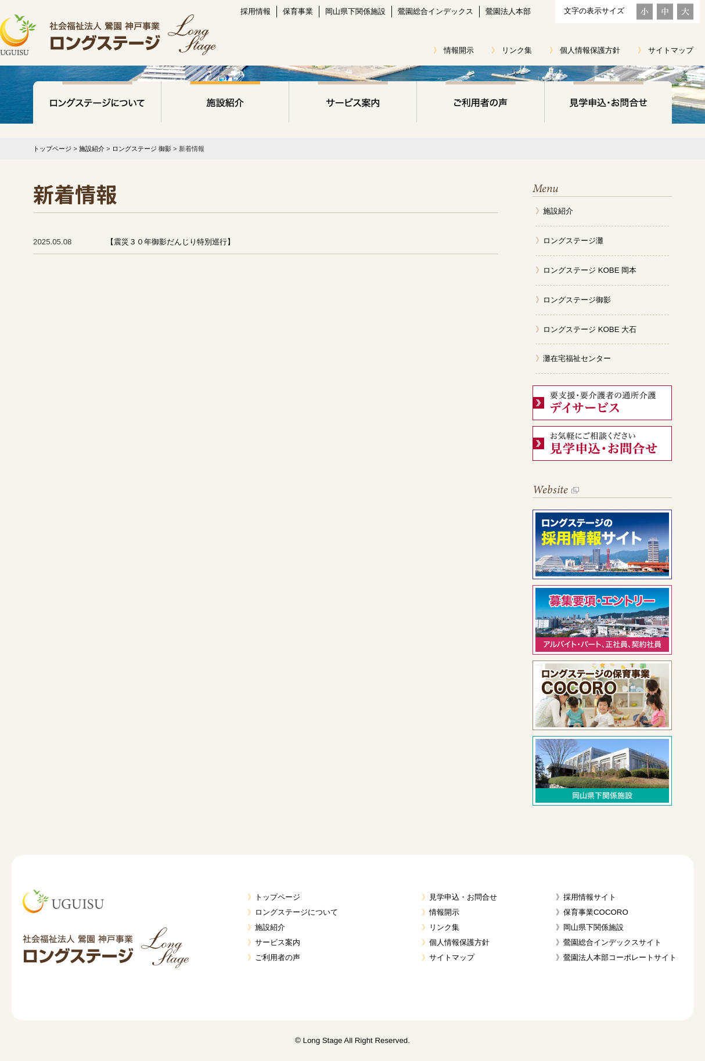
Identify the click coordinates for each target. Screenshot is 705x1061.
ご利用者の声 (480, 104)
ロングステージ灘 (573, 240)
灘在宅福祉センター (577, 358)
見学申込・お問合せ (608, 104)
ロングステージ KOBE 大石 (589, 329)
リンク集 (517, 50)
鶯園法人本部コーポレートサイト (620, 957)
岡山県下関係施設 (355, 11)
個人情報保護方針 (590, 50)
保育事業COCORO (595, 912)
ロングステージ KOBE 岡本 (589, 270)
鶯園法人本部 (508, 11)
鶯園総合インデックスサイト (612, 942)
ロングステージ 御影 (141, 148)
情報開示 (459, 50)
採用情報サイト (589, 897)
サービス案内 (352, 104)
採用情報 (255, 11)
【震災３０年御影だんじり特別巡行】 (170, 241)
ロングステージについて (97, 104)
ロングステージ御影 (577, 299)
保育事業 (298, 11)
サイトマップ (670, 50)
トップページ (52, 148)
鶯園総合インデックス (435, 11)
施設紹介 (225, 104)
